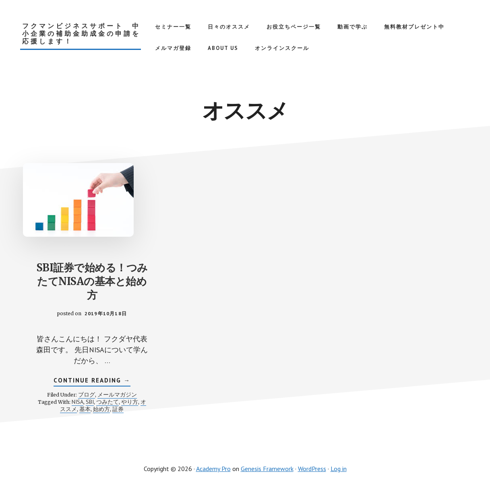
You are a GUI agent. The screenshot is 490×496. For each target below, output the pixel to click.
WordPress (312, 469)
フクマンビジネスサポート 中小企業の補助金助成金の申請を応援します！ (81, 33)
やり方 (129, 401)
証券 (118, 409)
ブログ (86, 394)
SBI (90, 401)
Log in (339, 469)
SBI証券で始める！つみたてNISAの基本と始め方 (92, 281)
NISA (77, 401)
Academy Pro (213, 469)
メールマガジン (117, 394)
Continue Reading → (92, 381)
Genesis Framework (267, 469)
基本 (85, 409)
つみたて (107, 401)
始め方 (101, 409)
